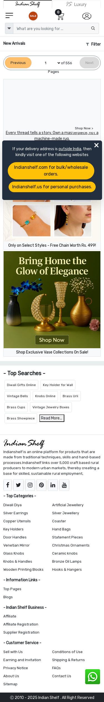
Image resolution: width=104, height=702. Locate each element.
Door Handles (15, 537)
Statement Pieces (67, 537)
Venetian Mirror (16, 545)
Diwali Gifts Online (21, 385)
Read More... (51, 418)
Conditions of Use (67, 652)
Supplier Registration (21, 632)
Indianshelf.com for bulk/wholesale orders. (51, 171)
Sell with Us (13, 652)
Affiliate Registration (20, 624)
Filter (93, 44)
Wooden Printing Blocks (23, 569)
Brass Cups (16, 407)
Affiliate (9, 616)
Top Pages (12, 589)
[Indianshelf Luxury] (76, 4)
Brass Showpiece (21, 418)
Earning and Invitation (22, 660)
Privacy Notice (15, 668)
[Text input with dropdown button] (56, 28)
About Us (11, 676)
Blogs (8, 597)
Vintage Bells (17, 396)
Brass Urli (70, 396)
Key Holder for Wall (58, 385)
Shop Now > (84, 128)
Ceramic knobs (65, 553)
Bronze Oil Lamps (67, 561)
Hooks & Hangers (67, 569)
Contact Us (61, 676)
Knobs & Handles (17, 561)
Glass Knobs (13, 553)
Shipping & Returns (68, 660)
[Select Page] (50, 63)
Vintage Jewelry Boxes (50, 407)
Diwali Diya (12, 505)
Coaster (59, 521)
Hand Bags (61, 529)
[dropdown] (9, 28)
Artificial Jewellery (67, 505)
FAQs (56, 668)
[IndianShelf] (27, 4)
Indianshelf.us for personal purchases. (52, 186)
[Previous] (18, 62)
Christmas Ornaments (71, 545)
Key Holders (13, 529)
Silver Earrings (15, 513)
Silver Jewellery (65, 513)
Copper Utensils (17, 521)
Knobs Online (45, 396)
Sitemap (10, 684)
